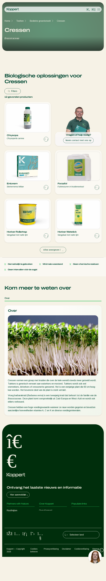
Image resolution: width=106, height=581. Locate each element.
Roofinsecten (13, 516)
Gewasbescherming (16, 538)
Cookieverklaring (81, 573)
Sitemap (95, 573)
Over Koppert (45, 510)
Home (7, 21)
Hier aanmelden (19, 495)
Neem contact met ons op (78, 140)
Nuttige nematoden (16, 527)
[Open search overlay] (88, 9)
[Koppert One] (94, 9)
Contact (43, 532)
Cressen (61, 21)
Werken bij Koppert (48, 527)
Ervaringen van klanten (82, 510)
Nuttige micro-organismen (19, 532)
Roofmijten (12, 510)
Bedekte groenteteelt (40, 21)
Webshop (76, 516)
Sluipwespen (13, 521)
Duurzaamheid (46, 521)
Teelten (20, 21)
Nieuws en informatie (49, 516)
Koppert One (77, 521)
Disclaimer (66, 573)
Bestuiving (12, 543)
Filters (12, 91)
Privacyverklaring (51, 573)
